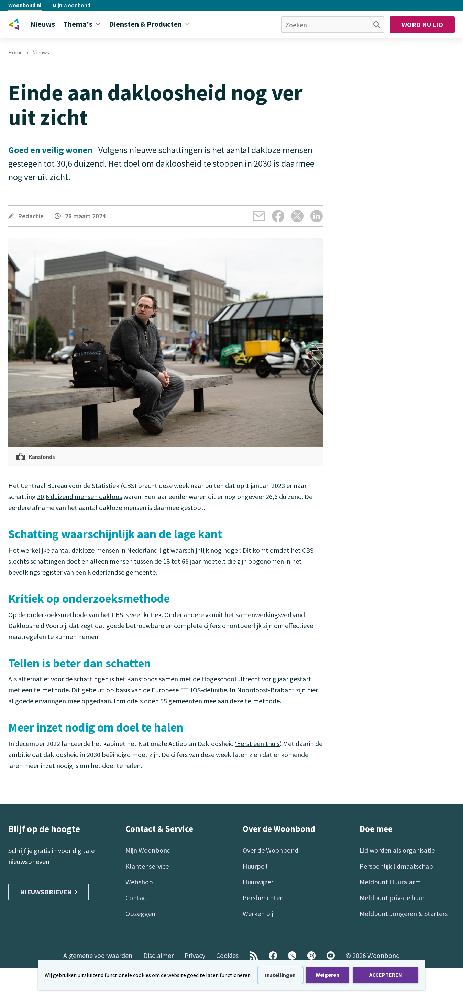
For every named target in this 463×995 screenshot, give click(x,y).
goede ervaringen (40, 701)
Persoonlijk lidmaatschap (396, 866)
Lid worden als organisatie (397, 850)
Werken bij (258, 913)
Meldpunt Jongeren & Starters (404, 913)
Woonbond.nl (25, 5)
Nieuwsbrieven (48, 891)
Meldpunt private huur (392, 897)
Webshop (139, 882)
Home (15, 52)
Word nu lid (422, 24)
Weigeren (327, 974)
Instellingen (280, 975)
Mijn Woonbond (71, 5)
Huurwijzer (258, 882)
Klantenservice (147, 866)
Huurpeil (255, 866)
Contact (137, 897)
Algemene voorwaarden (97, 955)
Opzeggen (140, 913)
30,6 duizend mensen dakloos (79, 496)
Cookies (227, 955)
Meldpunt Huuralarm (390, 882)
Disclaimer (158, 955)
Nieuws (40, 52)
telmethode (51, 690)
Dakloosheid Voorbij (37, 625)
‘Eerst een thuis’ (257, 743)
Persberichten (263, 897)
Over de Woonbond (270, 850)
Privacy (195, 955)
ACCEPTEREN (385, 974)
